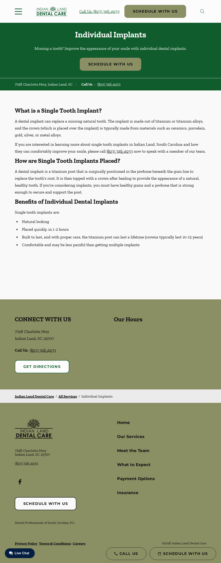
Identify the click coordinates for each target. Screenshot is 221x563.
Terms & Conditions (55, 543)
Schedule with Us (155, 11)
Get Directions (42, 366)
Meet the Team (133, 450)
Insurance (127, 492)
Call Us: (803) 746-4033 (99, 11)
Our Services (130, 436)
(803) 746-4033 (109, 84)
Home (123, 422)
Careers (79, 543)
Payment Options (136, 478)
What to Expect (134, 464)
